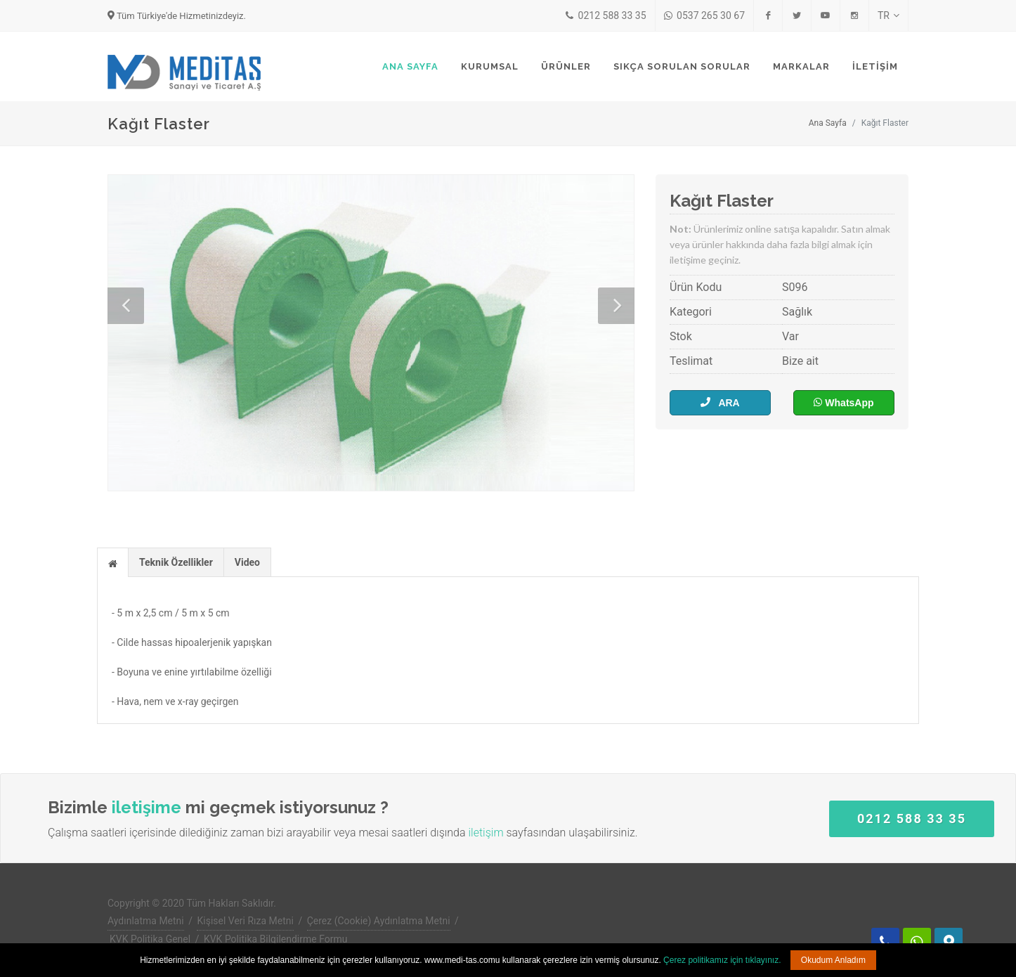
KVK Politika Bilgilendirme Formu (276, 939)
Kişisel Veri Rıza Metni (245, 920)
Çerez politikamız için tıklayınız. (722, 960)
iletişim (485, 832)
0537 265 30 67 (704, 15)
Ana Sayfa (828, 123)
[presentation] (113, 563)
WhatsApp (843, 402)
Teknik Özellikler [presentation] (176, 562)
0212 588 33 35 (606, 15)
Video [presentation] (247, 562)
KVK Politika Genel (150, 939)
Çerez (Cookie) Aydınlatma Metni (378, 920)
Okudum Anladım (833, 960)
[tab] (113, 562)
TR (888, 15)
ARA (720, 402)
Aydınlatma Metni (146, 920)
